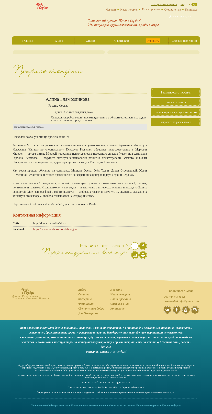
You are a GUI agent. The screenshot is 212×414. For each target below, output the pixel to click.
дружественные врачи (61, 332)
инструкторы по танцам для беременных (131, 327)
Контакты (191, 9)
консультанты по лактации (70, 337)
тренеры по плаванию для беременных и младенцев (111, 332)
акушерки (85, 327)
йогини (97, 327)
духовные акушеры (102, 337)
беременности (169, 342)
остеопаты (36, 332)
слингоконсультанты (34, 337)
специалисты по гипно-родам (158, 337)
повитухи (70, 327)
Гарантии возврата (147, 405)
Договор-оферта (171, 405)
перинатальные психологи (165, 332)
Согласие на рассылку (121, 405)
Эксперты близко (97, 351)
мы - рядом (118, 351)
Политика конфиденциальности (49, 405)
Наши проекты (151, 9)
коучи (133, 337)
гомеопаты (183, 327)
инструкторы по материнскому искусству (83, 342)
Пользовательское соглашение (88, 405)
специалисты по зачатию (141, 342)
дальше (106, 346)
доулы (59, 327)
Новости (111, 9)
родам (185, 342)
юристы (122, 337)
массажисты (44, 342)
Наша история (128, 9)
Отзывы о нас (172, 9)
